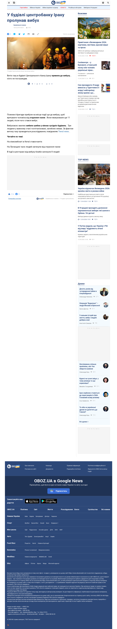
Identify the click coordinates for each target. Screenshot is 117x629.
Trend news (63, 131)
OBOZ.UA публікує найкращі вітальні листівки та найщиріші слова (91, 52)
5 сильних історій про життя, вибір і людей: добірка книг (88, 317)
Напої (34, 543)
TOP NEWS (83, 159)
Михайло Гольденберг (86, 386)
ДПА (51, 530)
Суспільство (93, 509)
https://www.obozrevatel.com (78, 573)
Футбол (27, 523)
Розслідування (67, 509)
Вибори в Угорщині (90, 7)
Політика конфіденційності (97, 465)
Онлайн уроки (43, 530)
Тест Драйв (28, 536)
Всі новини (105, 509)
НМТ (61, 530)
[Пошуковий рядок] (108, 2)
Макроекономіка (44, 550)
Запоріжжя (39, 516)
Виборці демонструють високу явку (90, 216)
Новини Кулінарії (43, 543)
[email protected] (32, 614)
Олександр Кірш (84, 372)
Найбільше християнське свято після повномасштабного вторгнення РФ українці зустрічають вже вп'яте (93, 196)
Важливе (82, 13)
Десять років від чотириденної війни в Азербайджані (88, 291)
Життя (50, 509)
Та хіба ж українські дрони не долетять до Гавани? (88, 409)
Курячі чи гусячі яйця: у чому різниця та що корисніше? (89, 381)
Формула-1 (54, 523)
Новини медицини (31, 557)
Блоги (76, 509)
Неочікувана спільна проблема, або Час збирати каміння (87, 366)
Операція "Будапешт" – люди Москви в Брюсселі (89, 304)
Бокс (47, 523)
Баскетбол (34, 523)
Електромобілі (38, 536)
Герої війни (24, 7)
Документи (49, 469)
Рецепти (27, 543)
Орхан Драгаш (83, 309)
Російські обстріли (74, 7)
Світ (35, 509)
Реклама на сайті (30, 469)
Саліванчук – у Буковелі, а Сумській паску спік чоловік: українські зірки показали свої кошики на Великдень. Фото (88, 66)
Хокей (42, 523)
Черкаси (54, 516)
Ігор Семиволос (84, 401)
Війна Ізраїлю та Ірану (50, 7)
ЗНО (56, 530)
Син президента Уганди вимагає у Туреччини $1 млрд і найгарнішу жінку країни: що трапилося (88, 89)
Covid (50, 557)
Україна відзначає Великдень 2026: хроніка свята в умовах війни (94, 189)
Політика (24, 509)
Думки (81, 283)
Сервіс (52, 536)
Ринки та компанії (31, 550)
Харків (31, 516)
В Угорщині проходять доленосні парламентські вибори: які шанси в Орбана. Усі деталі (94, 210)
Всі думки (83, 422)
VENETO (63, 7)
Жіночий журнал (53, 563)
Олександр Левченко (85, 297)
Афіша (27, 563)
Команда (49, 465)
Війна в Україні (35, 7)
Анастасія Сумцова (85, 323)
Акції (46, 536)
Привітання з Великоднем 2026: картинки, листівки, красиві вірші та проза (93, 45)
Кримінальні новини (20, 25)
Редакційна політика (14, 198)
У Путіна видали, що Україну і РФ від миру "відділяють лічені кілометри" (93, 228)
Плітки (33, 563)
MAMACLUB (42, 557)
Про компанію (29, 465)
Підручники (33, 530)
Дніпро (47, 516)
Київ (26, 516)
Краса (39, 563)
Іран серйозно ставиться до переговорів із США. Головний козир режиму (89, 395)
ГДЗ (26, 530)
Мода (44, 563)
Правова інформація (73, 465)
